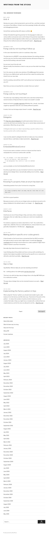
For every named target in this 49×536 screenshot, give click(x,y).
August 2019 (7, 504)
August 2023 (7, 363)
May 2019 (6, 514)
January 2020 (7, 487)
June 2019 (6, 510)
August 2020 (7, 465)
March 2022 (7, 409)
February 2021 (8, 445)
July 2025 (6, 343)
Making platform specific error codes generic (21, 235)
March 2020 (7, 481)
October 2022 (7, 389)
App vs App (8, 264)
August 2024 (7, 350)
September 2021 (8, 425)
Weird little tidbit (8, 321)
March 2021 (7, 442)
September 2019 (8, 501)
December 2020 (8, 451)
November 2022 (8, 386)
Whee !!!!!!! (6, 331)
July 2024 (6, 353)
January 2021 (7, 448)
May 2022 (6, 402)
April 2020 (6, 478)
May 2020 (6, 474)
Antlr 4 (6, 19)
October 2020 (8, 458)
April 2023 (6, 376)
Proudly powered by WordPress (10, 532)
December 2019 (8, 491)
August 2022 (7, 396)
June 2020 (6, 471)
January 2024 (7, 360)
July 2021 (6, 432)
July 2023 (6, 366)
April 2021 (6, 438)
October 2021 (7, 422)
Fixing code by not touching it (15, 94)
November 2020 (8, 455)
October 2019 (7, 497)
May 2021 (6, 435)
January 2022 (7, 412)
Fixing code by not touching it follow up (19, 49)
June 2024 (6, 356)
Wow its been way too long (11, 324)
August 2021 (7, 428)
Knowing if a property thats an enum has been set (23, 182)
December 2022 (8, 383)
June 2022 (6, 399)
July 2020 (6, 468)
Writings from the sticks (17, 5)
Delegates (7, 117)
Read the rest (38, 41)
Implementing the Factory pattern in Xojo (19, 291)
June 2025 (6, 347)
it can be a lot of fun (29, 271)
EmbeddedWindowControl (14, 147)
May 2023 (6, 373)
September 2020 (8, 461)
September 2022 (8, 393)
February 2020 (8, 484)
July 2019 (6, 507)
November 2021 (8, 419)
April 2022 (6, 406)
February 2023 (8, 379)
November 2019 (8, 494)
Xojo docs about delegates (13, 121)
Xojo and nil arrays (9, 327)
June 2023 (6, 370)
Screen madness (8, 334)
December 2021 (8, 415)
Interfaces (7, 211)
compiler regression (19, 103)
